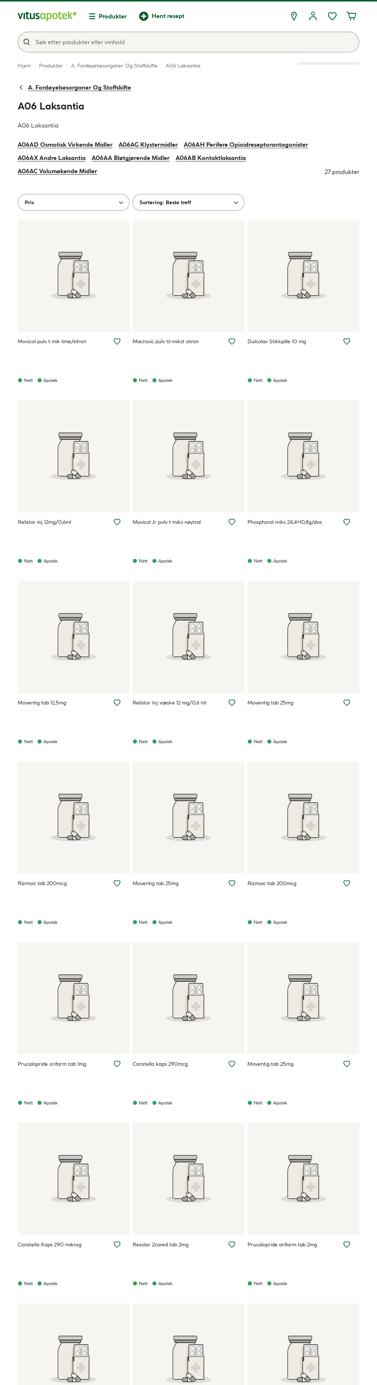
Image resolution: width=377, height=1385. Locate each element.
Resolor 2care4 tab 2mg (160, 1244)
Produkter (113, 16)
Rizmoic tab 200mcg (42, 883)
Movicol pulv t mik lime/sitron (52, 341)
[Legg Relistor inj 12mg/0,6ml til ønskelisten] (117, 522)
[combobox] (188, 42)
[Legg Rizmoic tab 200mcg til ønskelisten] (117, 883)
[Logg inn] (313, 16)
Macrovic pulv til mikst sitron (166, 341)
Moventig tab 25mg (270, 702)
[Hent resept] (161, 16)
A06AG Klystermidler (148, 144)
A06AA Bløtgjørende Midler (131, 157)
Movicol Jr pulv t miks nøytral (167, 522)
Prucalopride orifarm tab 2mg (282, 1244)
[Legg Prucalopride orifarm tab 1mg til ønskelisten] (117, 1064)
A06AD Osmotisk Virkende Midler (65, 144)
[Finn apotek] (294, 16)
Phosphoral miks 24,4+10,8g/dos (284, 522)
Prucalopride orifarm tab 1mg (52, 1064)
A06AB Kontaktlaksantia (211, 157)
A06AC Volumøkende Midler (57, 171)
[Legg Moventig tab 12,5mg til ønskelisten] (117, 703)
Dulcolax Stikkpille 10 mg (276, 341)
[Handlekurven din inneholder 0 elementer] (351, 16)
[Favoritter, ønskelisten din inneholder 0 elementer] (332, 16)
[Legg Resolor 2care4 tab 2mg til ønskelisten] (232, 1244)
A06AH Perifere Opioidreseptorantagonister (246, 144)
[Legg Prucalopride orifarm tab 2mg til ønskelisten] (347, 1244)
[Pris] (74, 202)
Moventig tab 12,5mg (42, 702)
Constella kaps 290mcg (160, 1064)
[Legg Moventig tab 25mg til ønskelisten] (347, 703)
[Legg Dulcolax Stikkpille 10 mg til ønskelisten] (347, 341)
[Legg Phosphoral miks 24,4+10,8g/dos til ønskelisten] (347, 522)
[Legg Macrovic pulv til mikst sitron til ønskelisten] (232, 341)
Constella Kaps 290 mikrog (49, 1244)
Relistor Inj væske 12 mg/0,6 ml (169, 702)
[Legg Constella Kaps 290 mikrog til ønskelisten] (117, 1244)
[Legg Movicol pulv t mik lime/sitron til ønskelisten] (117, 341)
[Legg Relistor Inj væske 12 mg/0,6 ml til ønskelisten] (232, 703)
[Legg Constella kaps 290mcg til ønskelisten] (232, 1064)
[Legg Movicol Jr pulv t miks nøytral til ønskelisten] (232, 522)
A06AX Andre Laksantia (52, 157)
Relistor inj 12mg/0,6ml (44, 522)
